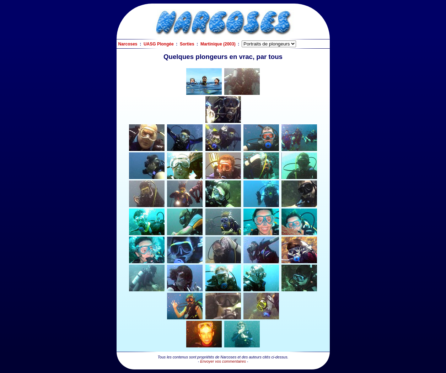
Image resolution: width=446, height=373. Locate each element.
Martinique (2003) (218, 44)
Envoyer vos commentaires (223, 361)
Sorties (187, 44)
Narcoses (128, 44)
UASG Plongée (159, 44)
